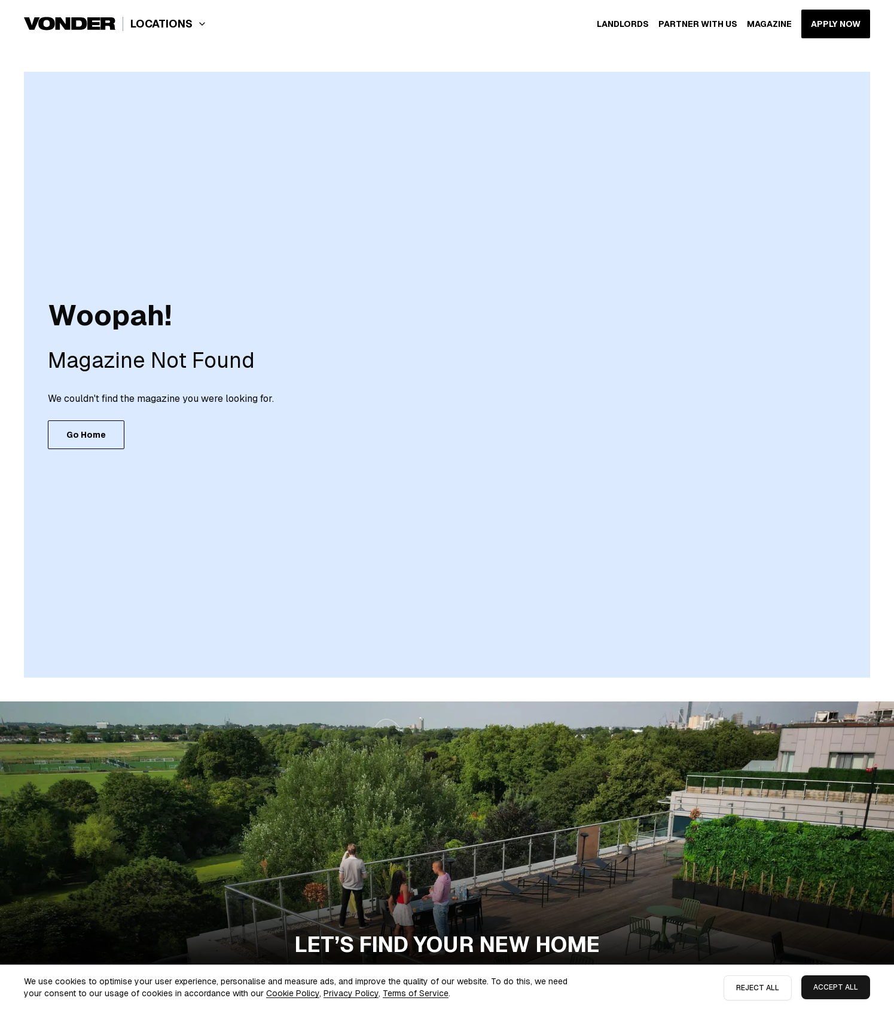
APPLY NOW (836, 24)
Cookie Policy (292, 993)
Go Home (86, 434)
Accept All (835, 987)
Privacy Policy (351, 993)
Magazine (769, 24)
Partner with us (697, 24)
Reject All (757, 988)
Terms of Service (415, 993)
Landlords (623, 24)
